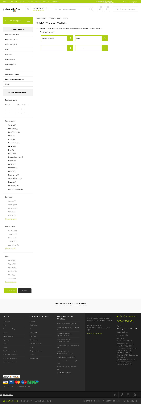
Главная (5, 1)
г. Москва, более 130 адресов (66, 324)
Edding (11, 139)
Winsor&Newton (15, 178)
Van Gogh (12, 205)
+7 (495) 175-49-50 (6, 395)
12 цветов (13, 234)
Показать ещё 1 (10, 248)
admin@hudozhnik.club (127, 328)
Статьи (32, 354)
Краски (5, 343)
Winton (11, 212)
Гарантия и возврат (36, 343)
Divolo (11, 136)
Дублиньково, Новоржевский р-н (109, 1)
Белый (11, 260)
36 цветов (13, 241)
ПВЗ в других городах (64, 373)
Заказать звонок (38, 10)
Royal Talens (13, 175)
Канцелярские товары (10, 358)
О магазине (13, 1)
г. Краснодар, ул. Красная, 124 (66, 357)
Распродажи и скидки (10, 362)
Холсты (5, 347)
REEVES (12, 171)
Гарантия (46, 1)
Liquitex (12, 161)
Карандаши (6, 321)
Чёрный (12, 264)
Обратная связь (10, 401)
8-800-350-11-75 (26, 401)
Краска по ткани (10, 59)
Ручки (4, 325)
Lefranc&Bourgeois (15, 157)
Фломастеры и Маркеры (10, 329)
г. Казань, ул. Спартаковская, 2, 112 (67, 362)
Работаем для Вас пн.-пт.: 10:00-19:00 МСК (16, 387)
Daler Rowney (14, 132)
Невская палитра (15, 189)
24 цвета (12, 238)
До (18, 104)
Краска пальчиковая (12, 74)
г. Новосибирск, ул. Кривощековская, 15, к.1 (65, 352)
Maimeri (12, 164)
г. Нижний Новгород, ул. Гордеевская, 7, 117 (64, 334)
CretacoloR (13, 128)
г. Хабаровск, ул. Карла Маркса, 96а (67, 368)
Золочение (8, 54)
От (6, 104)
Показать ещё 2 (10, 219)
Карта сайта (34, 358)
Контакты (23, 1)
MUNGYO (13, 168)
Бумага (5, 332)
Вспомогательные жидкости (14, 79)
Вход (124, 2)
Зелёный (12, 271)
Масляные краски (11, 44)
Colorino (12, 125)
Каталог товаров (17, 20)
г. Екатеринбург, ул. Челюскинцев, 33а (68, 346)
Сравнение (91, 401)
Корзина (130, 401)
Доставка (38, 1)
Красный (12, 267)
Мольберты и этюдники (10, 351)
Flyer (11, 150)
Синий (11, 275)
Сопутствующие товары (10, 354)
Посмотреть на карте (94, 334)
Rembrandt (13, 208)
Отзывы (32, 347)
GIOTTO (12, 153)
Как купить (33, 332)
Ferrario (12, 146)
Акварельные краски (12, 34)
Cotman (12, 201)
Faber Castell (13, 143)
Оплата (30, 1)
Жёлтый (12, 278)
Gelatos (7, 69)
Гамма (12, 182)
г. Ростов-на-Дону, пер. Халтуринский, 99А (64, 340)
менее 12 (12, 231)
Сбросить (25, 291)
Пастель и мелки (8, 336)
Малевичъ (13, 186)
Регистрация (133, 2)
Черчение (6, 340)
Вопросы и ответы (36, 351)
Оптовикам (55, 1)
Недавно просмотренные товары (70, 303)
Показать (10, 291)
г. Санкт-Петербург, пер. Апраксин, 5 (68, 329)
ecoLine (12, 215)
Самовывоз (34, 340)
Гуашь (7, 49)
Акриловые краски (11, 39)
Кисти (7, 84)
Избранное (111, 401)
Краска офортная (10, 64)
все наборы (13, 245)
